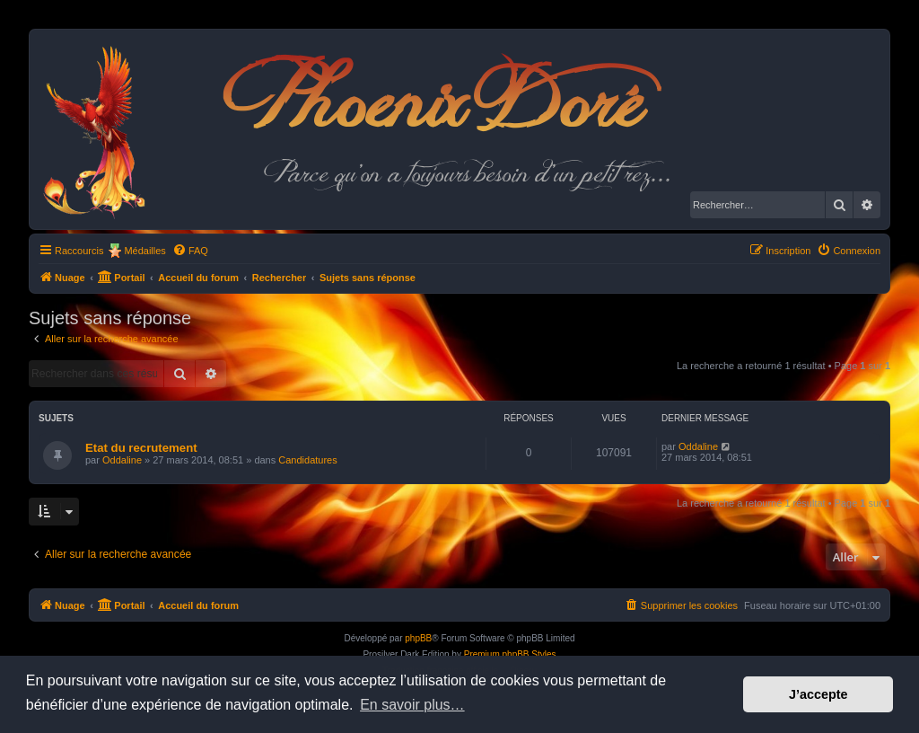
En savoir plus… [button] (412, 704)
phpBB (418, 638)
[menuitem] (190, 250)
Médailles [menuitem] (144, 250)
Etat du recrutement (141, 448)
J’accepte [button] (818, 694)
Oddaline (122, 460)
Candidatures (307, 460)
